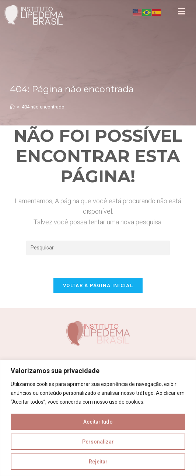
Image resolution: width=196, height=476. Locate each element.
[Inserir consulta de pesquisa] (98, 248)
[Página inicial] (12, 107)
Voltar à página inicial (98, 285)
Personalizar (98, 442)
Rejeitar (98, 462)
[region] (98, 418)
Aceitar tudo (98, 422)
